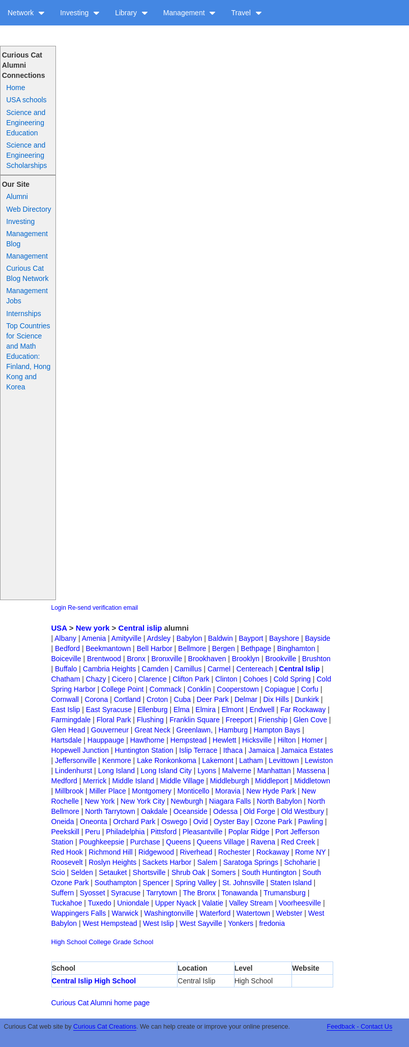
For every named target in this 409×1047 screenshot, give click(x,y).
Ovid (200, 821)
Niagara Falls (230, 801)
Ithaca (233, 750)
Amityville (126, 638)
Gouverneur (110, 730)
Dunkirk (306, 699)
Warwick (125, 913)
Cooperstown (238, 689)
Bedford (67, 648)
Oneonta (93, 821)
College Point (122, 689)
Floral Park (114, 720)
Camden (154, 669)
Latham (251, 760)
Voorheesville (300, 903)
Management (189, 13)
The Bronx (199, 893)
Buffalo (66, 669)
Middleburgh (229, 781)
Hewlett (225, 740)
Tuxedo (99, 903)
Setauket (113, 872)
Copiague (280, 689)
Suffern (62, 893)
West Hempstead (110, 923)
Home (15, 87)
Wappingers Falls (78, 913)
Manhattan (274, 771)
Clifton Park (190, 679)
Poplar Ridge (249, 832)
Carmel (219, 669)
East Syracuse (109, 709)
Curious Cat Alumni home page (100, 1003)
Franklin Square (194, 720)
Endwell (261, 709)
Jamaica (261, 750)
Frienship (273, 720)
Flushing (150, 720)
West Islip (158, 923)
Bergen (223, 648)
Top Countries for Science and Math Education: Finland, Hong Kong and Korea (28, 356)
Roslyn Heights (112, 862)
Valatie (212, 903)
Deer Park (212, 699)
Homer (312, 740)
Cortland (127, 699)
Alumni (17, 196)
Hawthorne (147, 740)
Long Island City (165, 771)
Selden (82, 872)
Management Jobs (27, 296)
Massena (311, 771)
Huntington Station (144, 750)
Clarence (152, 679)
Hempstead (188, 740)
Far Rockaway (303, 709)
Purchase (145, 842)
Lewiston (319, 760)
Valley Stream (251, 903)
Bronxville (166, 659)
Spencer (156, 883)
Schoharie (300, 862)
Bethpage (256, 648)
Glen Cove (310, 720)
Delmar (246, 699)
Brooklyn (245, 659)
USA (59, 628)
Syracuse (125, 893)
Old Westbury (302, 811)
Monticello (193, 791)
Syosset (92, 893)
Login (58, 607)
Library (131, 13)
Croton (157, 699)
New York (99, 801)
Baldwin (220, 638)
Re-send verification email (103, 607)
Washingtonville (169, 913)
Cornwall (65, 699)
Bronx (136, 659)
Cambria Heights (109, 669)
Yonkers (240, 923)
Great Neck (152, 730)
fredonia (272, 923)
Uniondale (133, 903)
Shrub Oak (188, 872)
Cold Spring (292, 679)
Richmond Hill (110, 852)
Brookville (281, 659)
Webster (289, 913)
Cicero (122, 679)
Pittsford (164, 832)
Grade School (133, 942)
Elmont (232, 709)
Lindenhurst (73, 771)
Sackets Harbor (166, 862)
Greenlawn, (194, 730)
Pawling (310, 821)
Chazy (96, 679)
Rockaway (272, 852)
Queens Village (221, 842)
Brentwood (104, 659)
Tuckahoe (66, 903)
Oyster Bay (231, 821)
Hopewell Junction (80, 750)
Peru (92, 832)
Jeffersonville (75, 760)
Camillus (188, 669)
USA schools (26, 100)
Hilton (287, 740)
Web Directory (28, 209)
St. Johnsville (243, 883)
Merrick (94, 781)
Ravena (263, 842)
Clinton (226, 679)
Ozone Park (274, 821)
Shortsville (149, 872)
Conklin (199, 689)
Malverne (237, 771)
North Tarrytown (110, 811)
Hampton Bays (276, 730)
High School (69, 942)
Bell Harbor (154, 648)
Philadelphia (125, 832)
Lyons (206, 771)
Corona (96, 699)
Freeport (238, 720)
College (100, 942)
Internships (23, 313)
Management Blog (27, 239)
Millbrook (69, 791)
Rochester (234, 852)
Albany (65, 638)
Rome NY (310, 852)
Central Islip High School (94, 981)
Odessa (225, 811)
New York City (143, 801)
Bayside (317, 638)
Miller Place (107, 791)
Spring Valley (195, 883)
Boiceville (66, 659)
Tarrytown (162, 893)
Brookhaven (207, 659)
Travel (246, 13)
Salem (207, 862)
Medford (64, 781)
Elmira (205, 709)
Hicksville (257, 740)
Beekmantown (108, 648)
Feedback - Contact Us (359, 1026)
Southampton (116, 883)
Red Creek (298, 842)
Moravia (228, 791)
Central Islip (299, 669)
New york (93, 628)
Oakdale (154, 811)
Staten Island (291, 883)
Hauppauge (105, 740)
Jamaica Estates (307, 750)
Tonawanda (239, 893)
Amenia (94, 638)
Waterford (214, 913)
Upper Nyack (175, 903)
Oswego (174, 821)
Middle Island (133, 781)
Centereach (254, 669)
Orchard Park (134, 821)
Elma (181, 709)
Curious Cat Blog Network (27, 273)
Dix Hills (276, 699)
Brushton (316, 659)
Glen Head (68, 730)
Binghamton (296, 648)
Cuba (182, 699)
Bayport (251, 638)
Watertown (253, 913)
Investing (80, 13)
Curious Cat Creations (104, 1026)
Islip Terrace (198, 750)
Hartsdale (66, 740)
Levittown (284, 760)
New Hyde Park (271, 791)
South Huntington (269, 872)
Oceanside (190, 811)
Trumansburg (285, 893)
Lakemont (217, 760)
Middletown (312, 781)
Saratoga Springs (250, 862)
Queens (178, 842)
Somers (223, 872)
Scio (58, 872)
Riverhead (196, 852)
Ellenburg (152, 709)
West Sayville (201, 923)
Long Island (116, 771)
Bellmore (192, 648)
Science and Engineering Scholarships (26, 155)
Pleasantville (203, 832)
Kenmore (116, 760)
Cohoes (255, 679)
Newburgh (187, 801)
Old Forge (259, 811)
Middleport (271, 781)
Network (26, 13)
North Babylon (279, 801)
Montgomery (151, 791)
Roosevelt (67, 862)
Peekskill (65, 832)
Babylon (189, 638)
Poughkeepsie (102, 842)
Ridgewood (156, 852)
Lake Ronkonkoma (166, 760)
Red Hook (67, 852)
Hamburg (233, 730)
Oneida (62, 821)
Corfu (309, 689)
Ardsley (159, 638)
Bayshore (284, 638)
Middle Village (182, 781)
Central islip (140, 628)
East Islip (65, 709)
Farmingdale (71, 720)
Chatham (65, 679)
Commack (166, 689)
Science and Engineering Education (25, 122)
